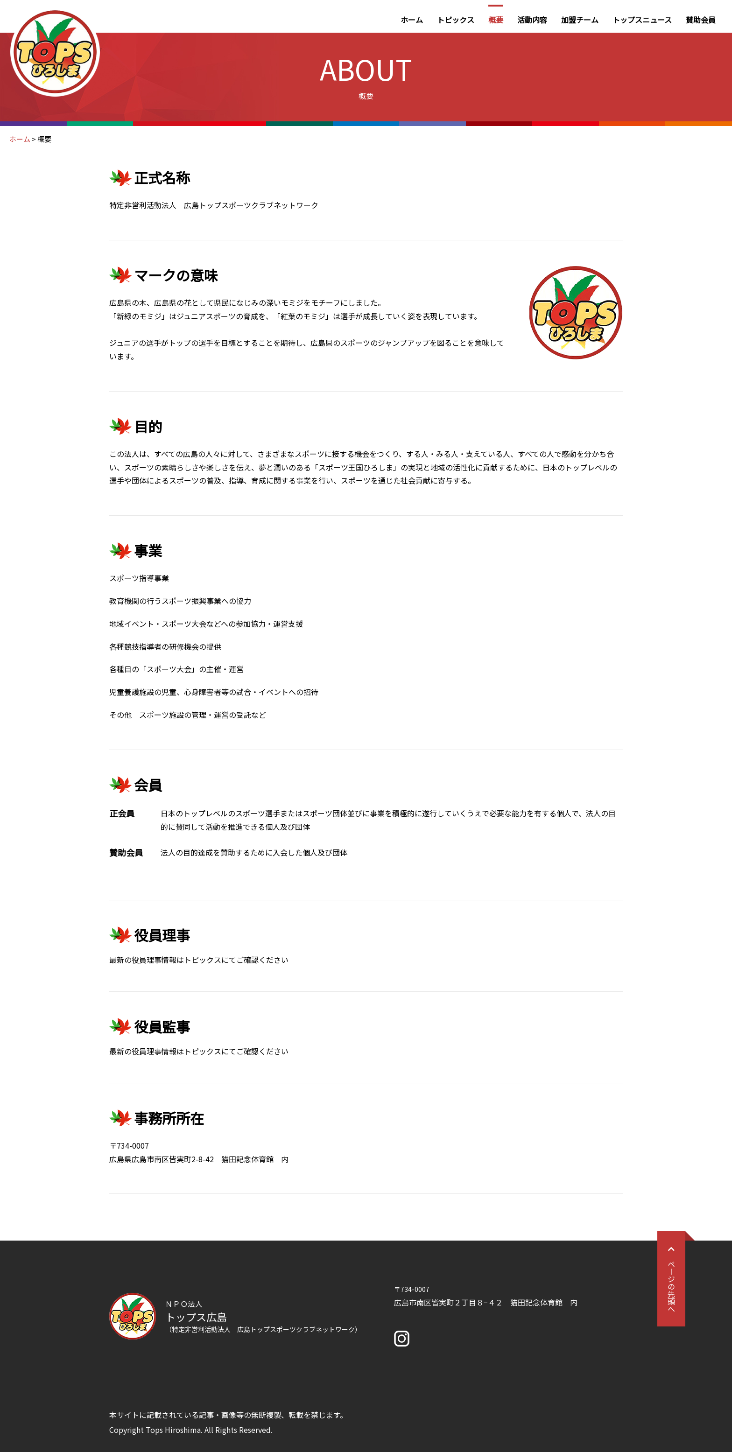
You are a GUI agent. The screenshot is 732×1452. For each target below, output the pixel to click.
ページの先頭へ (671, 1278)
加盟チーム (579, 19)
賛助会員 (701, 19)
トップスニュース (642, 19)
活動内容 (532, 19)
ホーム (412, 19)
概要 (495, 19)
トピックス (455, 19)
